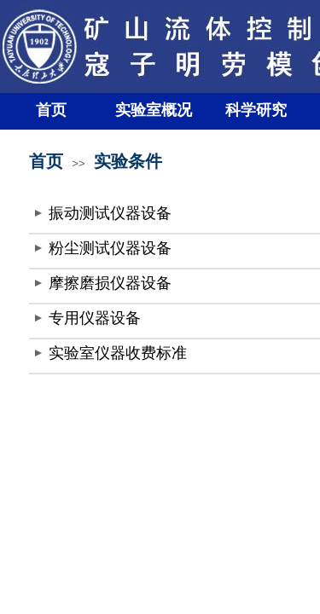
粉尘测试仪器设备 (110, 248)
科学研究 (256, 110)
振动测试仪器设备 (110, 213)
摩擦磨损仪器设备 (110, 283)
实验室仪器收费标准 (118, 353)
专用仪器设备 (95, 318)
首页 (51, 110)
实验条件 (128, 161)
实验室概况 (153, 110)
